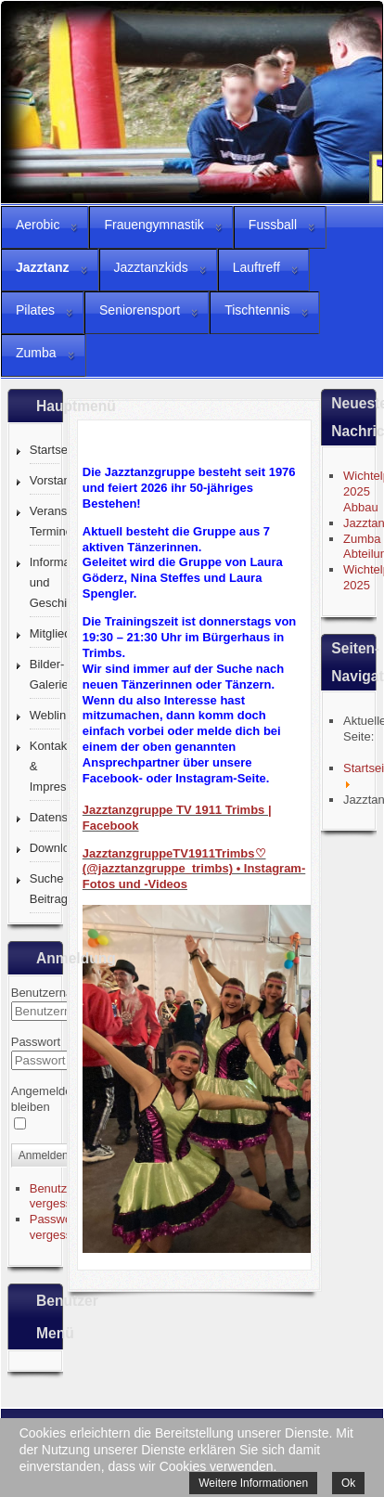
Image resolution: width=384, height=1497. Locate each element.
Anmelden (44, 1155)
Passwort (35, 1042)
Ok (348, 1483)
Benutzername (50, 993)
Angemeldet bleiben (43, 1099)
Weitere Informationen (253, 1483)
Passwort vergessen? (61, 1227)
